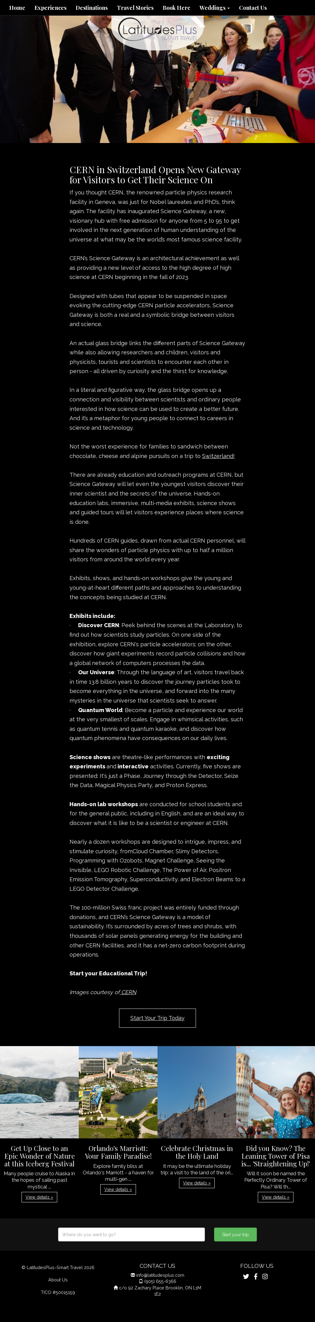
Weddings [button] (215, 7)
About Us (58, 1279)
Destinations (92, 7)
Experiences (50, 7)
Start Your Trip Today (157, 1018)
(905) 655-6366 (160, 1281)
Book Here (176, 7)
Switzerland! (218, 456)
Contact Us (253, 7)
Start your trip (235, 1234)
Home (17, 7)
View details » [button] (39, 1197)
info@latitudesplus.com (160, 1275)
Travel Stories (135, 7)
